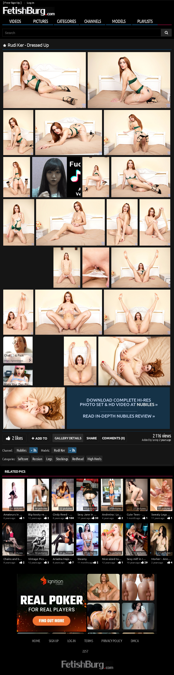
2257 (85, 651)
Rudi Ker (59, 450)
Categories (66, 21)
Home (36, 640)
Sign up (54, 640)
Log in (30, 3)
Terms (88, 640)
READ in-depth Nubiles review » (119, 415)
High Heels (94, 458)
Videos (15, 21)
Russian (37, 458)
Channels (92, 21)
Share (91, 438)
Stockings (62, 458)
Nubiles (21, 450)
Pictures (40, 21)
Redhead (78, 458)
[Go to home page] (28, 11)
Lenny (155, 440)
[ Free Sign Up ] (12, 3)
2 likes (17, 438)
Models (118, 21)
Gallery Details (68, 438)
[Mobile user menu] (87, 20)
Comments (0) (113, 438)
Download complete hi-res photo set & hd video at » (119, 402)
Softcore (23, 458)
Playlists (144, 21)
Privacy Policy (111, 640)
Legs (49, 458)
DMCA (135, 640)
